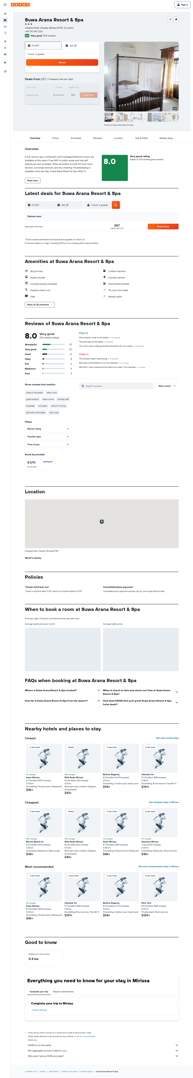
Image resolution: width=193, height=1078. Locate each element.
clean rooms (48, 399)
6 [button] (48, 80)
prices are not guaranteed (84, 1036)
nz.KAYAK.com (30, 1071)
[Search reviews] (118, 386)
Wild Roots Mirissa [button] (74, 777)
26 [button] (91, 95)
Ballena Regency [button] (111, 774)
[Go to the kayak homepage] (20, 4)
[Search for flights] (5, 14)
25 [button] (84, 95)
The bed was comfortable (96, 341)
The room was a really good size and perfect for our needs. (111, 346)
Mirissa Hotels (86, 1071)
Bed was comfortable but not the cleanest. (104, 362)
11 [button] (84, 80)
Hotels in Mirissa (39, 1010)
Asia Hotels (53, 1071)
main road (53, 412)
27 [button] (48, 102)
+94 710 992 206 (34, 31)
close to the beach (34, 392)
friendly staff (63, 399)
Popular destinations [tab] (63, 991)
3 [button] (77, 73)
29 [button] (62, 102)
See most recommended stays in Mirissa (159, 866)
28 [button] (55, 102)
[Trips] (5, 63)
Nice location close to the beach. (99, 337)
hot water (42, 405)
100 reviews (49, 35)
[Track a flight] (5, 48)
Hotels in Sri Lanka (69, 1071)
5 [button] (91, 73)
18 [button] (84, 88)
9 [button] (70, 80)
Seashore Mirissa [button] (149, 841)
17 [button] (77, 88)
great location (32, 399)
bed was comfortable (36, 412)
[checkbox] (40, 464)
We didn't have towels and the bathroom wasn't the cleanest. (112, 367)
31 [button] (77, 102)
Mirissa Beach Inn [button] (35, 841)
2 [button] (70, 73)
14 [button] (55, 88)
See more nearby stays (167, 738)
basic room (52, 392)
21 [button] (55, 95)
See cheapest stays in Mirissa (164, 802)
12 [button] (91, 80)
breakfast (30, 405)
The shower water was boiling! (98, 358)
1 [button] (62, 73)
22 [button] (62, 95)
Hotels (42, 1071)
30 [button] (69, 102)
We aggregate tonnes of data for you (103, 1050)
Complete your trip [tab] (39, 991)
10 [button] (77, 80)
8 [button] (62, 80)
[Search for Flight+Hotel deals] (5, 33)
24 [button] (77, 95)
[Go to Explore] (5, 41)
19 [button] (91, 88)
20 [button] (48, 95)
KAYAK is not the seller (103, 1045)
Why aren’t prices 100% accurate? (103, 1056)
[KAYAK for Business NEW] (5, 54)
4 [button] (84, 73)
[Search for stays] (5, 20)
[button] (5, 4)
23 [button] (69, 95)
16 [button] (70, 88)
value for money (58, 405)
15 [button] (63, 88)
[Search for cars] (5, 27)
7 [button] (55, 80)
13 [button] (48, 88)
